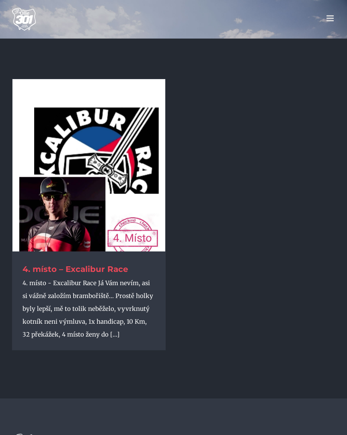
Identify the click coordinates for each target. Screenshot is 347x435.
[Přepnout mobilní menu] (330, 18)
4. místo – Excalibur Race (75, 269)
